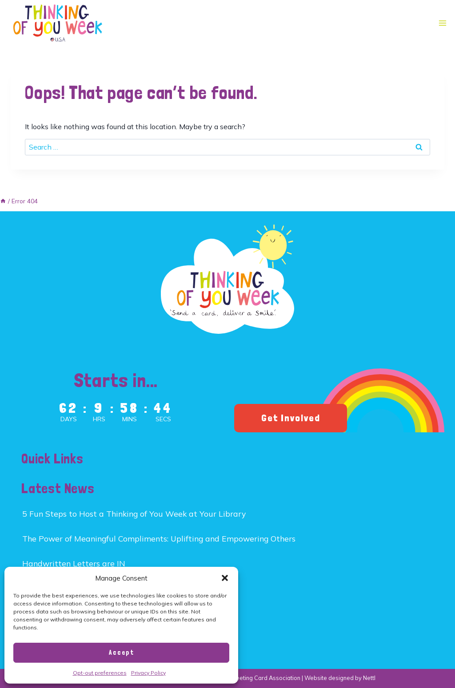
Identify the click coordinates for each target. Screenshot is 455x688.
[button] (224, 577)
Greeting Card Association (264, 677)
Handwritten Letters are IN (73, 563)
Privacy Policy (148, 672)
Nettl (369, 677)
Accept (121, 652)
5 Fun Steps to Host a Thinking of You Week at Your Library (134, 513)
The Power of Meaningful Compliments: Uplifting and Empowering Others (158, 538)
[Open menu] (442, 23)
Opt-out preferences (100, 672)
